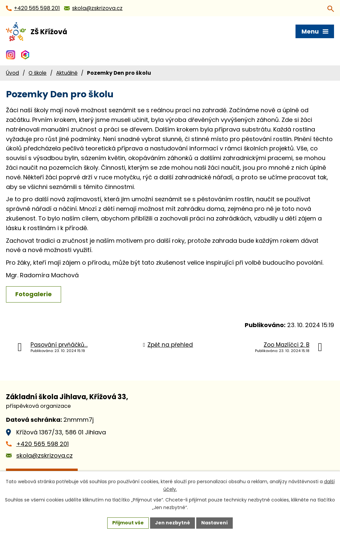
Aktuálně (66, 72)
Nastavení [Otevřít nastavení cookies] (214, 522)
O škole (37, 72)
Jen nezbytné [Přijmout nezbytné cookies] (172, 522)
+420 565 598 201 (42, 444)
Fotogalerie (33, 294)
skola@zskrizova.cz (44, 455)
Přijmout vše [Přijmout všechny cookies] (128, 522)
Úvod (12, 72)
